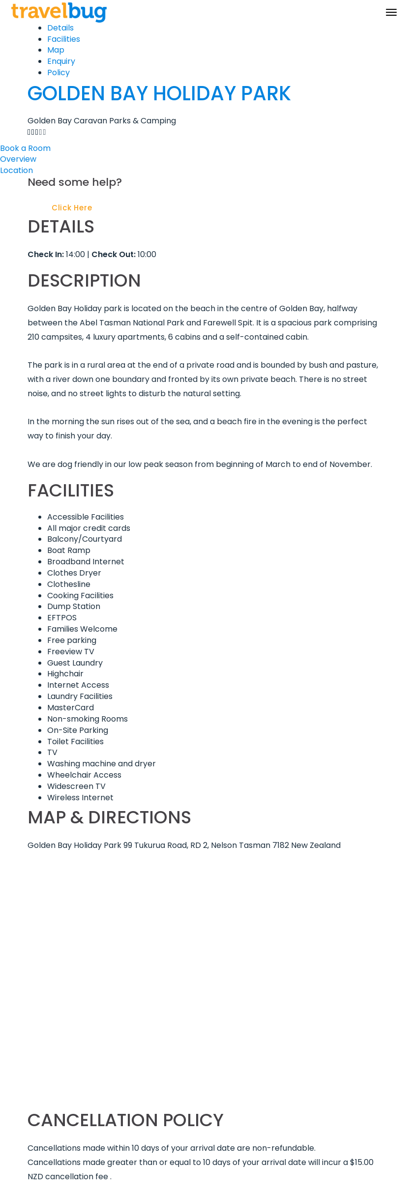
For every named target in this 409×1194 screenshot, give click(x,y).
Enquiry (61, 61)
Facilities (63, 39)
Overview (18, 159)
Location (16, 170)
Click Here (72, 208)
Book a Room (25, 148)
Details (60, 27)
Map (55, 50)
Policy (58, 72)
